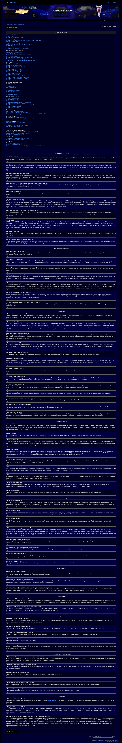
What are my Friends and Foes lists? (15, 117)
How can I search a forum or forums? (15, 122)
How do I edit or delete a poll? (14, 70)
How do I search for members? (14, 126)
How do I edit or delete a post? (14, 65)
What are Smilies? (11, 86)
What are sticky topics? (12, 91)
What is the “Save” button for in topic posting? (18, 77)
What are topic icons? (11, 94)
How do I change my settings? (14, 52)
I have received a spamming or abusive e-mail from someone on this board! (25, 114)
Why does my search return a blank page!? (17, 125)
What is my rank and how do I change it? (16, 58)
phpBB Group (52, 700)
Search (114, 2)
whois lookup (11, 720)
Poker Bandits (115, 741)
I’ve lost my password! (12, 41)
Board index (13, 27)
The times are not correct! (12, 53)
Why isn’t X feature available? (13, 144)
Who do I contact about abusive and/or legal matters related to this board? (25, 146)
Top (7, 161)
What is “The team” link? (12, 107)
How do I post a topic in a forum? (14, 64)
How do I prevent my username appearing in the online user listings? (23, 40)
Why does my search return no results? (16, 124)
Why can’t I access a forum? (13, 72)
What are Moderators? (12, 99)
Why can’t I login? (10, 36)
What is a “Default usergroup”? (14, 106)
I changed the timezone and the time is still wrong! (19, 54)
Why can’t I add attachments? (13, 73)
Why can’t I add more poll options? (15, 69)
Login (7, 2)
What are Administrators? (12, 98)
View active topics (22, 24)
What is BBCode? (10, 83)
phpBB (99, 740)
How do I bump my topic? (12, 80)
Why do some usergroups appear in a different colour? (20, 105)
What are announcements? (13, 90)
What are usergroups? (12, 100)
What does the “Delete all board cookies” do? (17, 48)
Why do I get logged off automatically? (16, 39)
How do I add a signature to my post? (15, 66)
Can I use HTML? (10, 85)
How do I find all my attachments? (15, 139)
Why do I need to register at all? (14, 37)
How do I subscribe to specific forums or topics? (18, 133)
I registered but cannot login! (13, 43)
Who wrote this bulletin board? (14, 143)
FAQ (108, 2)
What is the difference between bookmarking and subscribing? (22, 131)
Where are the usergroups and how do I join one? (19, 102)
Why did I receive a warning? (13, 74)
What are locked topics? (12, 93)
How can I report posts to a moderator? (16, 76)
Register (13, 2)
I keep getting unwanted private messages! (17, 112)
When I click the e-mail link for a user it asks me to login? (20, 60)
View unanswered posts (11, 24)
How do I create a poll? (12, 68)
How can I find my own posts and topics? (16, 128)
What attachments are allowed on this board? (17, 138)
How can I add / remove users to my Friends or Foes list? (20, 119)
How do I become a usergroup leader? (16, 103)
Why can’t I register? (11, 47)
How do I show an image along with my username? (19, 57)
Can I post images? (11, 87)
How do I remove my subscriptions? (15, 134)
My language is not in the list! (13, 56)
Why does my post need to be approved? (16, 78)
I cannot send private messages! (14, 111)
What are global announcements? (15, 89)
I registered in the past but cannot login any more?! (19, 44)
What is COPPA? (10, 45)
